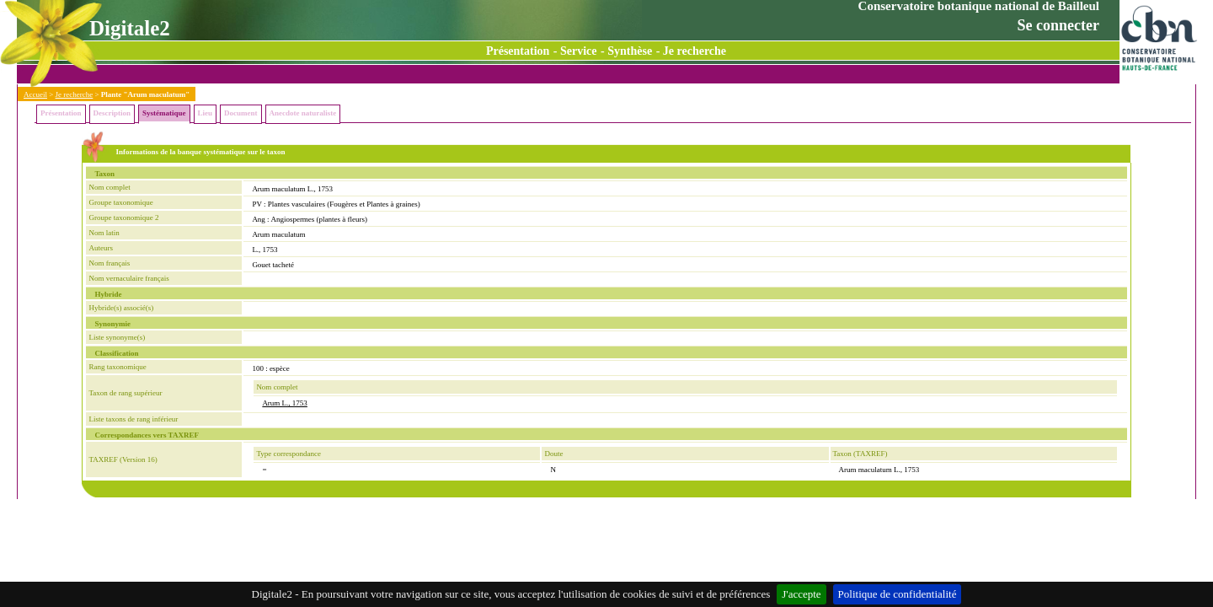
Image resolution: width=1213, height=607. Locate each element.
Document (241, 113)
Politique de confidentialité (897, 594)
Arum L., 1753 (284, 403)
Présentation (517, 51)
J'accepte (801, 594)
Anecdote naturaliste (303, 113)
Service (578, 51)
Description (112, 113)
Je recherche (694, 51)
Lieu (205, 113)
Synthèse (629, 51)
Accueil (35, 94)
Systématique (164, 113)
